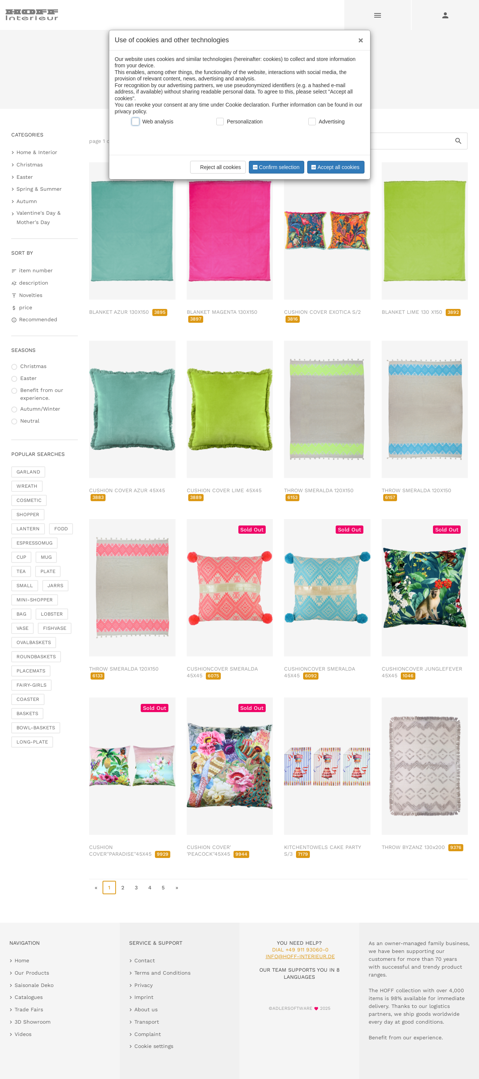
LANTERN (28, 528)
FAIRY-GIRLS (31, 685)
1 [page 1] (109, 888)
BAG (21, 614)
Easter (24, 177)
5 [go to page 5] (163, 888)
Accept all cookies (334, 167)
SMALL (24, 585)
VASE (22, 628)
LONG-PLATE (32, 742)
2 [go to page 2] (122, 888)
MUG (46, 557)
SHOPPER (27, 514)
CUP (21, 557)
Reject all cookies (217, 167)
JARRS (55, 585)
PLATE (47, 571)
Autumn (26, 201)
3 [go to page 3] (136, 888)
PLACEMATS (30, 671)
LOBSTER (52, 614)
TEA (21, 571)
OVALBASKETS (33, 642)
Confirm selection (275, 167)
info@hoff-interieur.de (300, 956)
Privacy (143, 985)
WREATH (26, 486)
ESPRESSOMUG (34, 543)
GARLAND (28, 472)
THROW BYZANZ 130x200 (422, 847)
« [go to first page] (96, 888)
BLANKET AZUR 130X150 (128, 312)
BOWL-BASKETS (35, 727)
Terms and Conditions (162, 973)
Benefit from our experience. (41, 394)
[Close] (359, 38)
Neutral (29, 421)
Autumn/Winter (40, 409)
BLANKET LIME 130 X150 (421, 312)
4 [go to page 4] (150, 888)
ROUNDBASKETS (36, 656)
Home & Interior (36, 152)
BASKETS (27, 713)
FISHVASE (54, 628)
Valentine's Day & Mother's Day (38, 217)
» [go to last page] (177, 888)
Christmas (29, 165)
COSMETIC (29, 500)
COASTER (27, 699)
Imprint (143, 997)
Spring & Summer (39, 189)
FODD (61, 528)
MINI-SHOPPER (34, 600)
